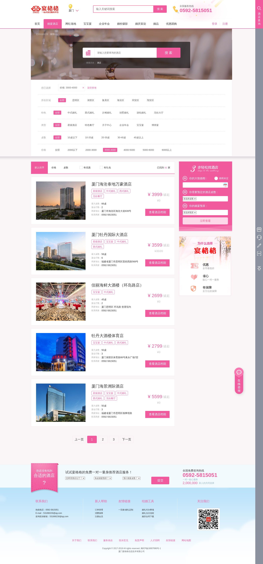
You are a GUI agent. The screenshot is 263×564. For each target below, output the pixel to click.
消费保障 (99, 513)
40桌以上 (139, 137)
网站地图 (186, 540)
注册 (225, 23)
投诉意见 (123, 540)
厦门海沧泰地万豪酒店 (111, 184)
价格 (53, 167)
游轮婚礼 (141, 112)
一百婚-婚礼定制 (125, 510)
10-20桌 (89, 137)
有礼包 (107, 167)
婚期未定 (223, 178)
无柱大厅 (158, 112)
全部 (62, 100)
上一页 (79, 439)
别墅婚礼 (124, 112)
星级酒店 (72, 125)
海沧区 (120, 100)
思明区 (75, 100)
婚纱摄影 (122, 23)
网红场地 (70, 23)
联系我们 (92, 540)
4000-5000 (129, 150)
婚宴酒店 (52, 23)
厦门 (71, 10)
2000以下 (72, 150)
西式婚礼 (89, 112)
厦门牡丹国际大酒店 (109, 234)
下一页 (126, 439)
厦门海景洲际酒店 (107, 386)
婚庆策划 (140, 23)
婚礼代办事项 (148, 510)
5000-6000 (148, 150)
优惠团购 (171, 23)
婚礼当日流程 (148, 513)
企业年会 (104, 23)
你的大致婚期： (198, 178)
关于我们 (76, 540)
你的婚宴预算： (198, 205)
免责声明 (139, 540)
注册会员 (99, 516)
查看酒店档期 (157, 212)
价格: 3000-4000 (68, 87)
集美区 (105, 100)
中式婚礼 (72, 112)
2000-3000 (91, 150)
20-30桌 (105, 137)
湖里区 (90, 100)
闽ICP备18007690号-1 (151, 548)
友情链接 (170, 540)
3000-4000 (110, 150)
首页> (52, 34)
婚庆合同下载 (148, 516)
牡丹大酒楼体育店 (107, 335)
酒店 (99, 63)
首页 (37, 23)
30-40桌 (122, 137)
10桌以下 (72, 137)
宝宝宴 (88, 23)
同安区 (135, 100)
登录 (214, 23)
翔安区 (150, 100)
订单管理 (99, 510)
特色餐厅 (89, 125)
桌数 (66, 167)
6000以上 (167, 150)
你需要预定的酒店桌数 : (203, 192)
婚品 (156, 23)
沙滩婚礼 (107, 112)
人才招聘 (155, 540)
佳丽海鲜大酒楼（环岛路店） (117, 285)
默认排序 (39, 167)
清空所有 (92, 87)
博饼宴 (155, 125)
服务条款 (108, 540)
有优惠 (87, 167)
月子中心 (107, 125)
